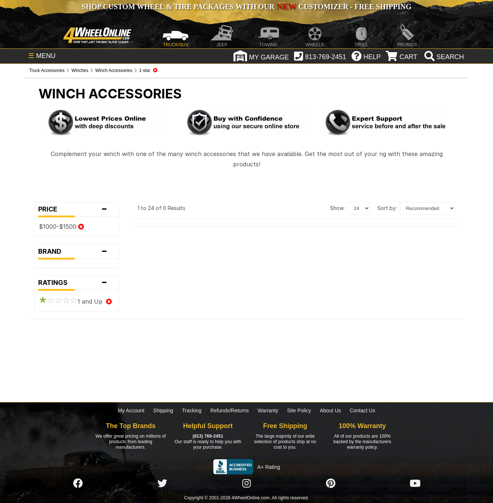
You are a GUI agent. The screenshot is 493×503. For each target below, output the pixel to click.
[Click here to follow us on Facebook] (77, 483)
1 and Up (75, 301)
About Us (330, 410)
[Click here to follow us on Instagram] (246, 483)
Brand (76, 251)
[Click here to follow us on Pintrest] (330, 483)
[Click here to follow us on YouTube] (415, 483)
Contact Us (362, 410)
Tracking (192, 410)
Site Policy (299, 410)
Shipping (163, 410)
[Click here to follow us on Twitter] (162, 483)
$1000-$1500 (61, 226)
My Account (131, 410)
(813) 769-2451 (208, 436)
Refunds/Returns (229, 410)
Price (76, 209)
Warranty (268, 410)
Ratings (76, 282)
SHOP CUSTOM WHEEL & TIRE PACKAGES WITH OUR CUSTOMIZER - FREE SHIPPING (246, 7)
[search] (443, 57)
